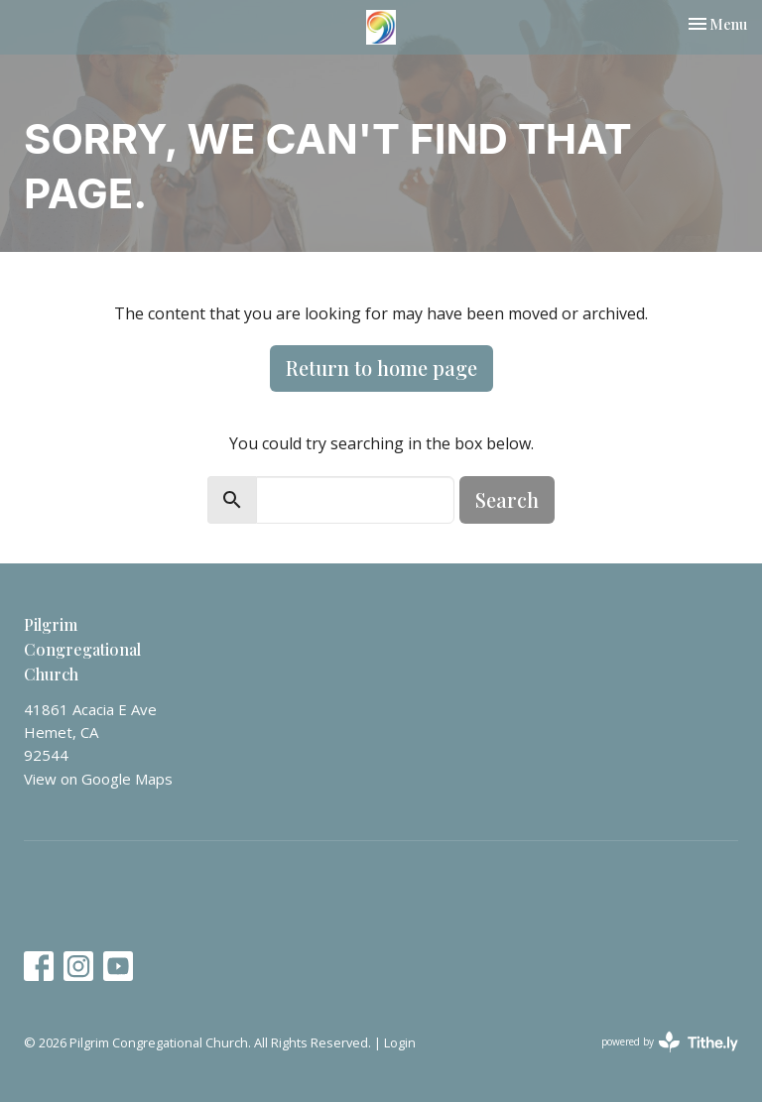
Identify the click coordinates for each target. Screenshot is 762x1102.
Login (400, 1042)
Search (507, 499)
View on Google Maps (98, 779)
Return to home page (381, 367)
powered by (669, 1042)
